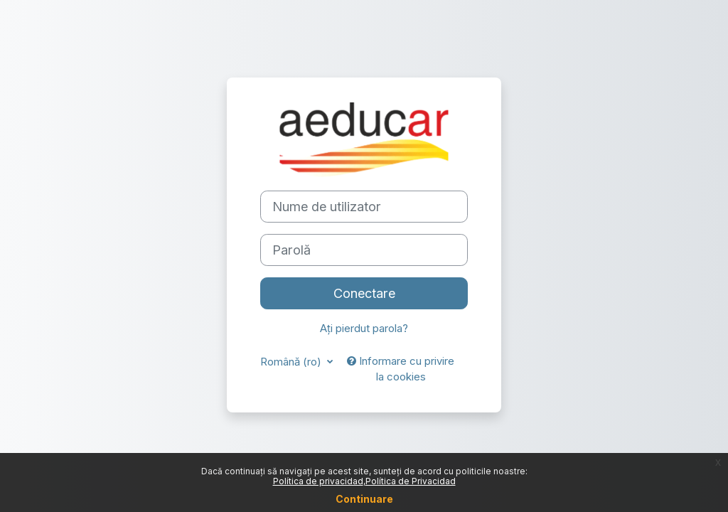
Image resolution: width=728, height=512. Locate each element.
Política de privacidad (318, 481)
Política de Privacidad (410, 481)
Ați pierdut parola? (364, 328)
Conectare (364, 293)
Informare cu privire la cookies (400, 369)
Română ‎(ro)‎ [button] (292, 362)
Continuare (364, 499)
